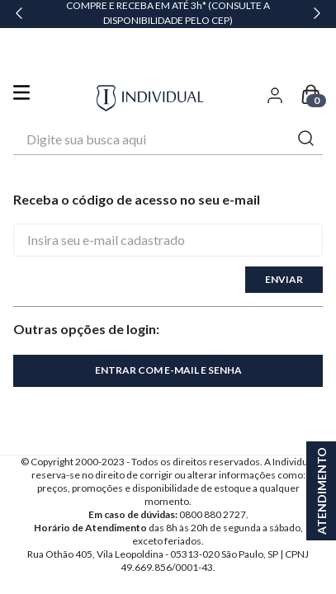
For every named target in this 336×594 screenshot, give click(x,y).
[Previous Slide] (19, 14)
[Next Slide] (317, 14)
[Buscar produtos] (306, 94)
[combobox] (168, 95)
